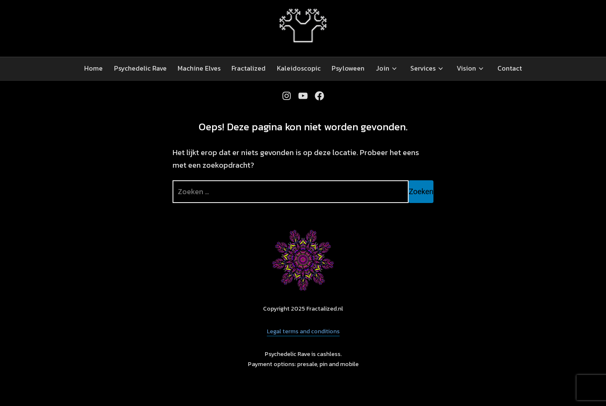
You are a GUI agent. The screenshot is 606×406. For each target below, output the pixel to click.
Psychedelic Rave (140, 68)
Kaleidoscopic (299, 68)
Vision (466, 68)
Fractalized (248, 68)
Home (93, 68)
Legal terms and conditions (303, 331)
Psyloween (348, 68)
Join (382, 68)
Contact (509, 68)
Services (423, 68)
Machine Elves (199, 68)
